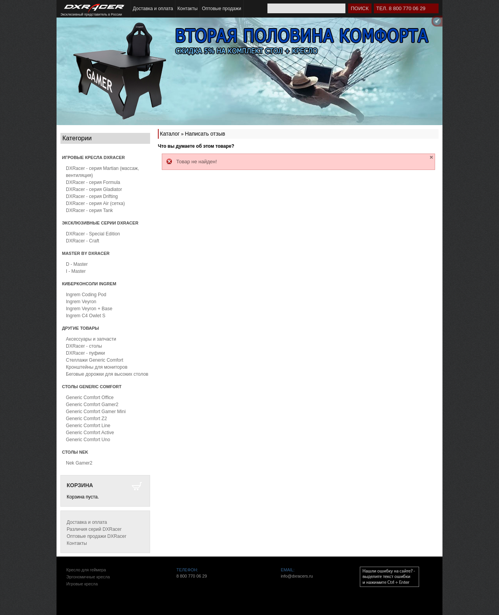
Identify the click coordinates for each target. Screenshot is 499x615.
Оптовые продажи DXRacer (96, 536)
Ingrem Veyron (81, 301)
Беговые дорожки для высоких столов (107, 374)
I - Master (76, 271)
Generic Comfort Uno (88, 439)
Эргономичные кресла (88, 576)
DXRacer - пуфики (85, 353)
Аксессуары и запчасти (91, 339)
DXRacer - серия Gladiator (94, 189)
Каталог (170, 134)
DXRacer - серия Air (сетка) (95, 203)
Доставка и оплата (153, 8)
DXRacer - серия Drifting (92, 196)
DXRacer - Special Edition (93, 234)
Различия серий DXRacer (94, 529)
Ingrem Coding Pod (86, 294)
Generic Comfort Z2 (86, 418)
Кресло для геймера (86, 569)
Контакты (187, 8)
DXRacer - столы (84, 346)
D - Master (77, 264)
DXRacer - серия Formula (93, 182)
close (431, 157)
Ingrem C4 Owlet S (85, 315)
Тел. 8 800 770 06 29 (400, 8)
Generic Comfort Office (89, 397)
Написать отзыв (205, 134)
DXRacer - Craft (82, 241)
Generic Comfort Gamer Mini (96, 411)
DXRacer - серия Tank (89, 210)
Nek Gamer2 (79, 463)
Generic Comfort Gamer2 (92, 404)
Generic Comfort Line (88, 425)
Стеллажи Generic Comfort (94, 360)
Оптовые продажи (221, 8)
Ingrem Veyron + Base (89, 308)
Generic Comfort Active (90, 432)
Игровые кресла (82, 583)
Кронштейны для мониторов (96, 367)
